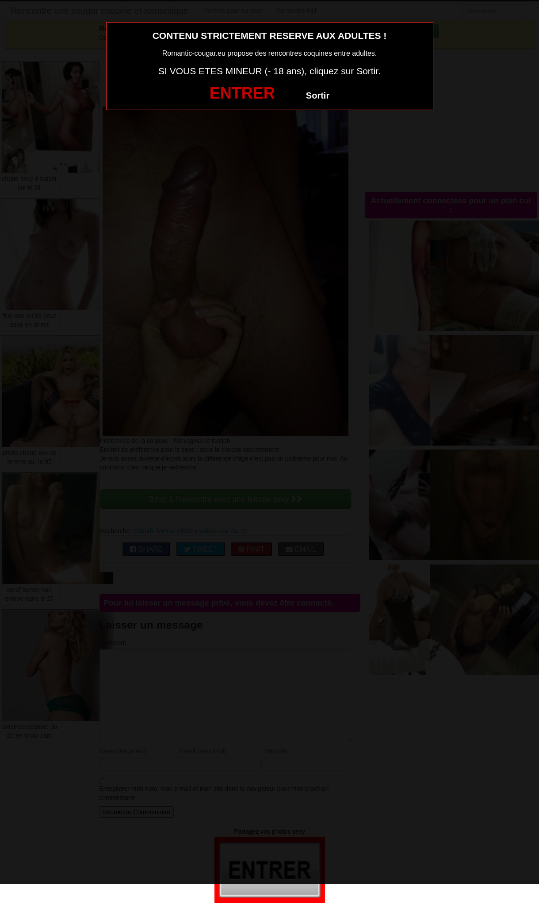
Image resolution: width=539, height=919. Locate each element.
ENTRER (242, 93)
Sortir (317, 95)
